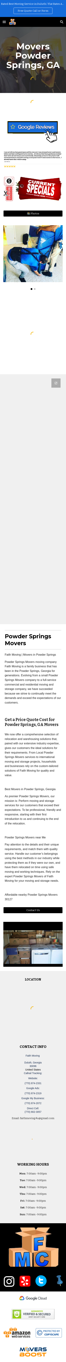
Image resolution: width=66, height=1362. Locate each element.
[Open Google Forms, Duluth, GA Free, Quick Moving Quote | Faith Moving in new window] (56, 383)
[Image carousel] (33, 257)
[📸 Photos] (33, 213)
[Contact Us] (33, 910)
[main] (33, 55)
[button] (4, 22)
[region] (33, 8)
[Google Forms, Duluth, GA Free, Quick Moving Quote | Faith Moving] (33, 499)
